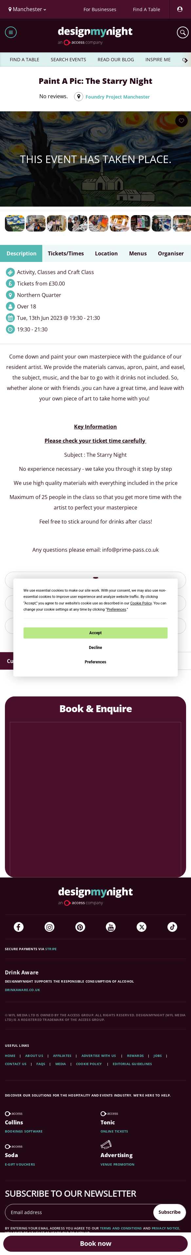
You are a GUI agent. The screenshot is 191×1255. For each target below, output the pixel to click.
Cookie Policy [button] (141, 603)
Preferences (95, 662)
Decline (95, 647)
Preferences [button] (116, 609)
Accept (95, 633)
